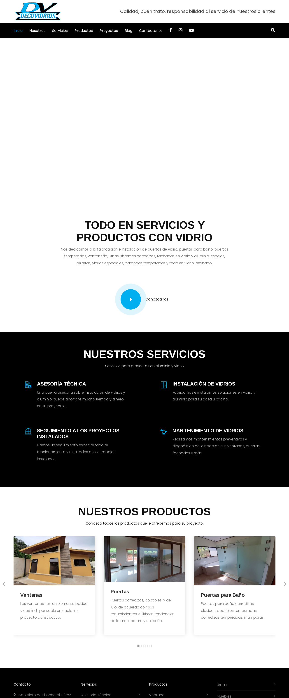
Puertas (120, 591)
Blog (128, 30)
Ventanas (31, 595)
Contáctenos (151, 30)
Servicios (60, 30)
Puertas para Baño (223, 595)
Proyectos (109, 30)
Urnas (222, 684)
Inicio (18, 30)
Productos (84, 30)
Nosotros (37, 30)
